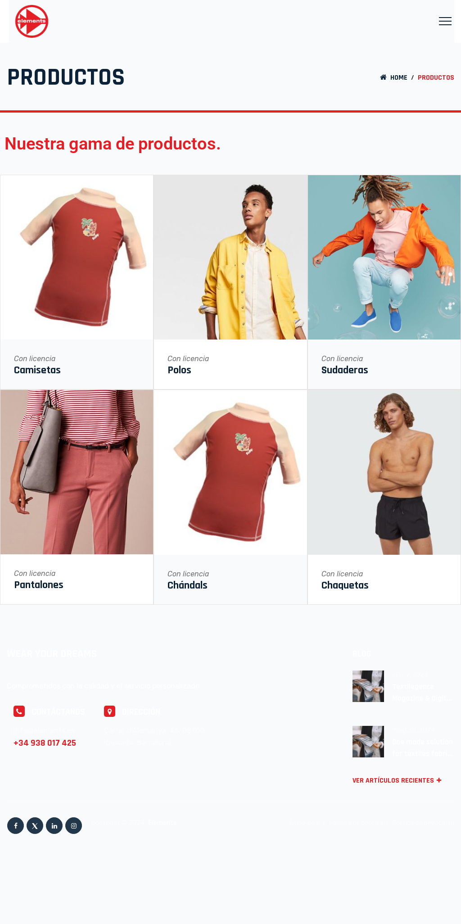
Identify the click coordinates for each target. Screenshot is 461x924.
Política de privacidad (423, 823)
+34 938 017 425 (45, 743)
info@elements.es (44, 730)
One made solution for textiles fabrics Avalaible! (423, 748)
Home (393, 77)
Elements (163, 823)
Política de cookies (356, 823)
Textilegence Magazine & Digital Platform (422, 693)
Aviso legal (304, 823)
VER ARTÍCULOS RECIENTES (398, 780)
